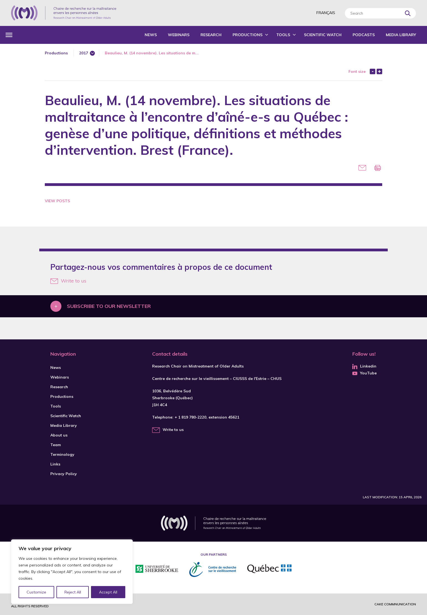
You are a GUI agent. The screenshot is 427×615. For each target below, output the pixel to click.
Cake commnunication (395, 604)
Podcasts (364, 34)
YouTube (364, 373)
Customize (36, 592)
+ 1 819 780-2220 (190, 417)
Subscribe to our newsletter (109, 306)
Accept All (108, 592)
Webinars (178, 34)
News (151, 34)
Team (55, 444)
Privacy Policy (63, 473)
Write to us (68, 281)
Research (211, 34)
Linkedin (364, 366)
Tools (283, 34)
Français (325, 12)
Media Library (401, 34)
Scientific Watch (323, 34)
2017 (83, 52)
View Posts (57, 200)
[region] (72, 571)
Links (55, 464)
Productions (247, 34)
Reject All (72, 592)
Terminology (62, 454)
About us (58, 435)
